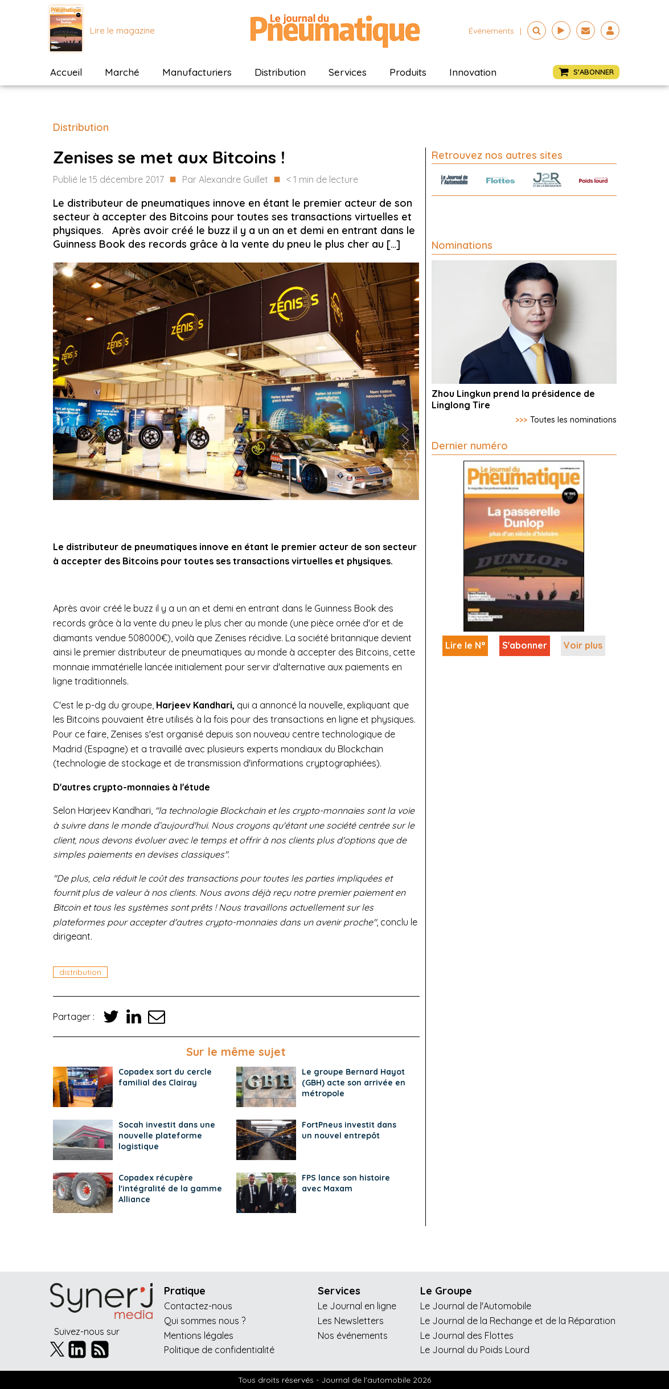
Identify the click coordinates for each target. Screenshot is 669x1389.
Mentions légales (198, 1335)
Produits (407, 72)
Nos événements (353, 1335)
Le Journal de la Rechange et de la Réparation (517, 1320)
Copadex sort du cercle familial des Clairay (165, 1077)
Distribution (280, 72)
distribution (80, 972)
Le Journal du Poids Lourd (475, 1349)
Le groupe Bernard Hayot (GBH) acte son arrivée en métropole (353, 1083)
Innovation (472, 72)
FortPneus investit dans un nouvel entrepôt (349, 1130)
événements (491, 31)
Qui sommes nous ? (204, 1320)
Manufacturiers (197, 72)
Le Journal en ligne (357, 1306)
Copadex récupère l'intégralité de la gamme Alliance (170, 1188)
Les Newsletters (351, 1320)
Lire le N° (465, 645)
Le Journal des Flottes (467, 1335)
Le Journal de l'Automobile (475, 1306)
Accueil (66, 72)
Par (225, 180)
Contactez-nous (198, 1306)
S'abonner (524, 645)
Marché (122, 72)
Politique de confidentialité (219, 1349)
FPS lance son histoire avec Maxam (346, 1183)
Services (348, 72)
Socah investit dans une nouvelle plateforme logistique (166, 1136)
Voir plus (583, 645)
